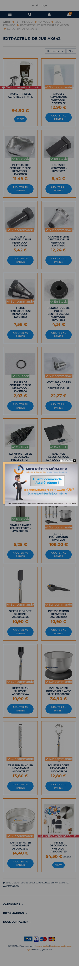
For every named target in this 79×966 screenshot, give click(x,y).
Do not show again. (68, 460)
